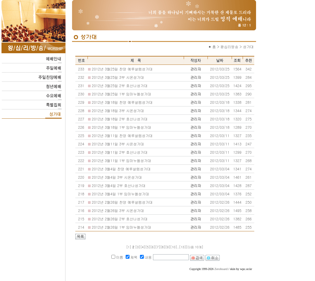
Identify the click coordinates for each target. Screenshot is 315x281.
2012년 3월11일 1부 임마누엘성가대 (121, 160)
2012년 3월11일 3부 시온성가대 (118, 143)
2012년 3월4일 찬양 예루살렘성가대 (121, 168)
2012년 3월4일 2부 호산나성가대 (118, 185)
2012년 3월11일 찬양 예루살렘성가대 (122, 135)
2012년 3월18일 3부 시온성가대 (118, 110)
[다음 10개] (194, 247)
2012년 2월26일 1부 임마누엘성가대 (121, 227)
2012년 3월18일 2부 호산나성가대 (119, 118)
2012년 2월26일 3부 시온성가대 (118, 210)
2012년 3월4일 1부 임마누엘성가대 (120, 193)
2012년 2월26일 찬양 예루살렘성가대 (122, 202)
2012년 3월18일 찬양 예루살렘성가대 (122, 102)
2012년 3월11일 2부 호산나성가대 (119, 152)
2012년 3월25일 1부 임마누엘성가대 (121, 93)
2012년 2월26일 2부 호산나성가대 (119, 218)
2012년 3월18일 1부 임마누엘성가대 (121, 127)
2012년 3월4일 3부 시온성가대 (117, 177)
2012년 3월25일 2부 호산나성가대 (119, 85)
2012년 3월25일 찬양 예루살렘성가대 (122, 68)
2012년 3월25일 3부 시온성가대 (118, 77)
